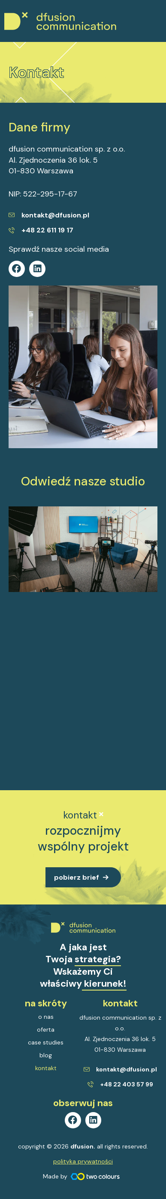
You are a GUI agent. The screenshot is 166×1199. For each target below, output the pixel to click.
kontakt (46, 1068)
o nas (46, 1016)
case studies (45, 1042)
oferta (45, 1029)
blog (45, 1055)
